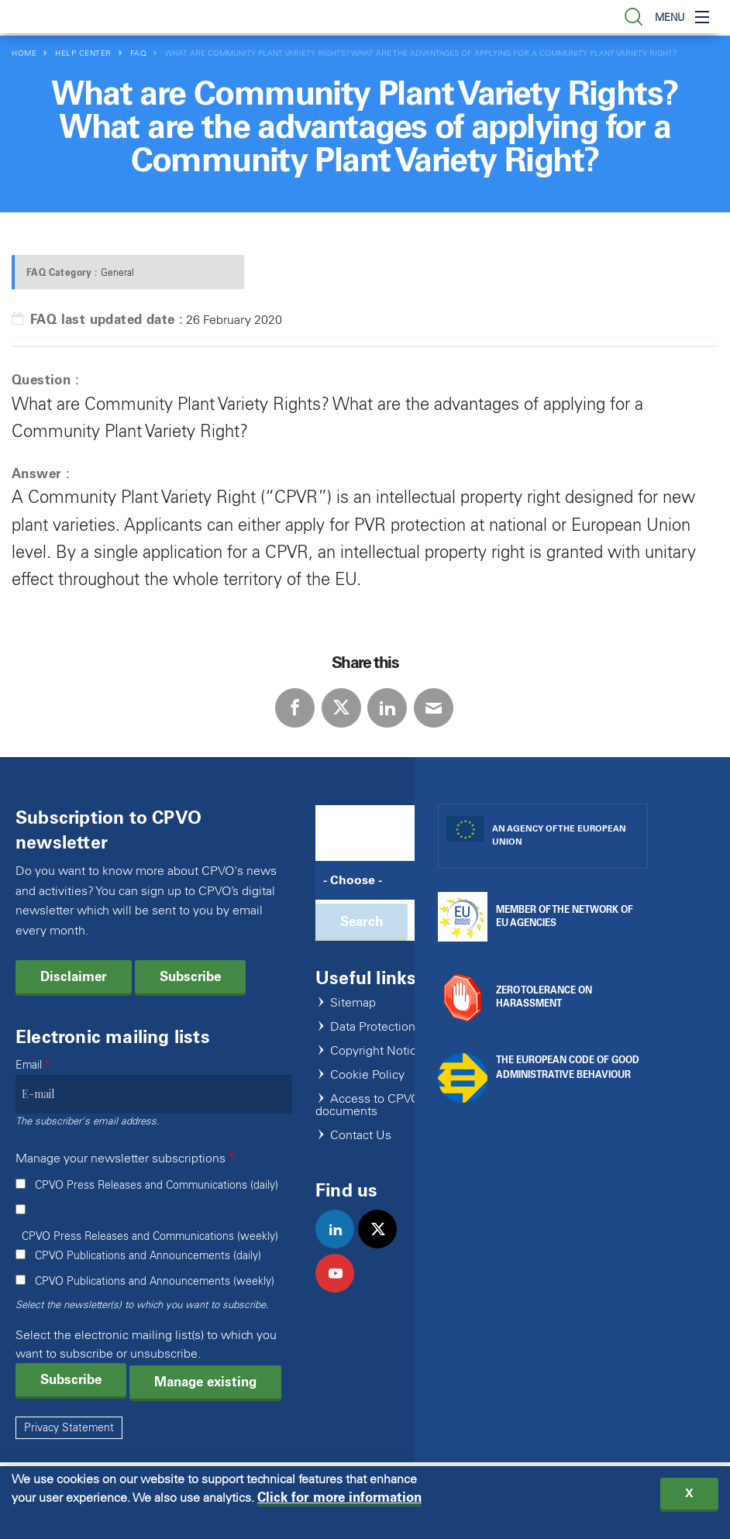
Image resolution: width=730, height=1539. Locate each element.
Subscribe (190, 976)
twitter (384, 1245)
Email (28, 1065)
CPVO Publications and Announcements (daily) (148, 1255)
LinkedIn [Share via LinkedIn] (387, 708)
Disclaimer (73, 976)
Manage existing (205, 1381)
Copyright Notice (376, 1051)
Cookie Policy (367, 1075)
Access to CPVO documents (367, 1105)
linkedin (341, 1245)
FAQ (138, 53)
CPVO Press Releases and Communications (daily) (156, 1185)
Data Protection (372, 1027)
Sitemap (353, 1003)
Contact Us (360, 1135)
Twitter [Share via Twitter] (341, 708)
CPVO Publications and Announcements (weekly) (154, 1281)
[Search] (376, 880)
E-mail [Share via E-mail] (433, 708)
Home (24, 53)
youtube (341, 1289)
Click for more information (339, 1502)
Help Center (83, 53)
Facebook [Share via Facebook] (295, 708)
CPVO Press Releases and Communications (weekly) (150, 1236)
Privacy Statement (69, 1427)
